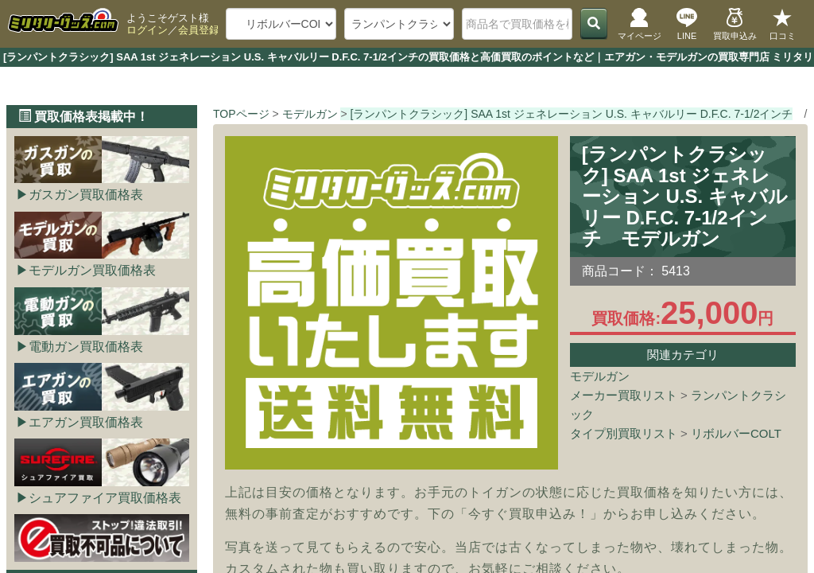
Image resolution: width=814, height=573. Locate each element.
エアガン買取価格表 (86, 422)
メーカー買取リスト (623, 395)
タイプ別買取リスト (623, 433)
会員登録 (198, 30)
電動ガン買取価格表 (86, 346)
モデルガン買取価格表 (92, 270)
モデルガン (600, 376)
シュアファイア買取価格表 (105, 498)
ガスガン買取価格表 (86, 194)
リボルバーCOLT (736, 433)
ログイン (147, 30)
